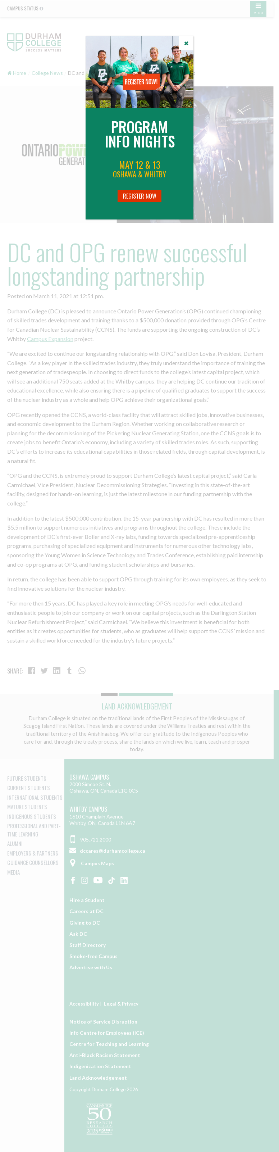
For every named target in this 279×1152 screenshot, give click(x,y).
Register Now (139, 196)
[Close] (186, 43)
